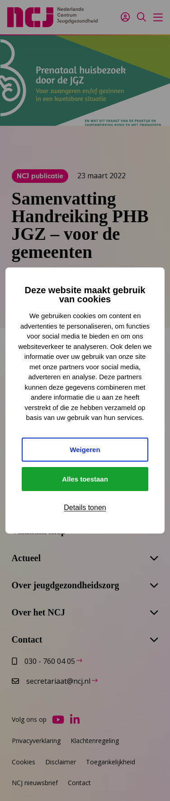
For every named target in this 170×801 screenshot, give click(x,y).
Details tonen (85, 507)
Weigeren (85, 449)
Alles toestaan (85, 479)
